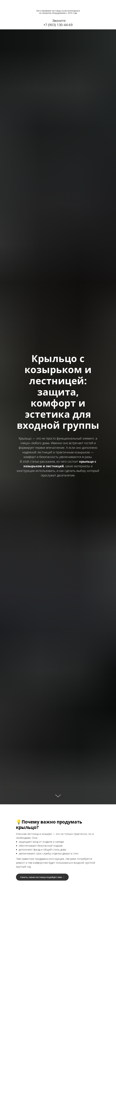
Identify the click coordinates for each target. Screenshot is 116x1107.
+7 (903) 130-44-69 (58, 24)
